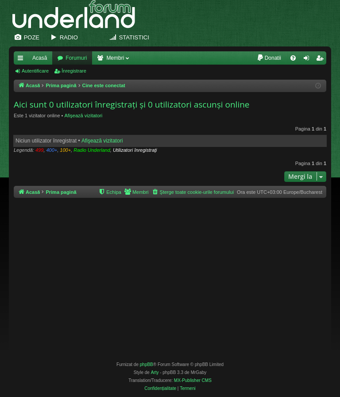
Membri (115, 58)
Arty (155, 372)
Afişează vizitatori (84, 115)
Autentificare (35, 70)
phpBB (146, 364)
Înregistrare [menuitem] (321, 60)
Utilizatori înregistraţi (135, 150)
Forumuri (76, 58)
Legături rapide (22, 60)
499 (39, 150)
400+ (51, 150)
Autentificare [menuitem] (308, 60)
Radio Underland (91, 150)
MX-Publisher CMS (193, 380)
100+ (65, 150)
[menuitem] (268, 58)
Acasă (39, 58)
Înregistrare (74, 70)
